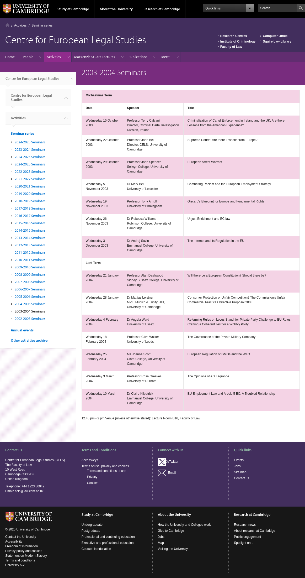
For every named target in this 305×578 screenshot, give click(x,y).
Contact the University (20, 537)
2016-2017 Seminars (30, 215)
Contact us (241, 478)
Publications (138, 56)
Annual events (22, 330)
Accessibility (13, 541)
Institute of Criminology (238, 41)
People (28, 56)
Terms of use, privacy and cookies (105, 466)
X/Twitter (168, 462)
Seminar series (41, 25)
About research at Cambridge (254, 531)
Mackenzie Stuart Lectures (94, 56)
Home (7, 25)
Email (167, 473)
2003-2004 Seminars (30, 311)
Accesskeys (90, 460)
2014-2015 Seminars (30, 230)
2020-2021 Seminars (30, 186)
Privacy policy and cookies (23, 551)
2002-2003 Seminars (30, 318)
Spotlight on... (243, 543)
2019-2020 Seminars (30, 193)
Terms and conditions (20, 560)
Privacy (92, 477)
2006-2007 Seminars (30, 289)
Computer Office (275, 36)
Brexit (165, 56)
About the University (116, 9)
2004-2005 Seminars (30, 303)
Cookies (92, 483)
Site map (240, 472)
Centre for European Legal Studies (32, 80)
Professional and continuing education (108, 537)
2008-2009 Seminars (30, 274)
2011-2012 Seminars (30, 252)
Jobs (237, 466)
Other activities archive (29, 340)
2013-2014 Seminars (30, 237)
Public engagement (247, 537)
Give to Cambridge (171, 531)
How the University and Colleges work (184, 525)
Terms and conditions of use (106, 471)
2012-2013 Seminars (30, 245)
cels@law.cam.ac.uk (29, 491)
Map (161, 543)
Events (239, 460)
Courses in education (96, 549)
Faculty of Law (231, 47)
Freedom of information (21, 546)
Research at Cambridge (161, 9)
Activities (20, 25)
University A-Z (15, 565)
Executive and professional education (108, 543)
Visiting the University (173, 549)
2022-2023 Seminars (30, 171)
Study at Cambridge (73, 9)
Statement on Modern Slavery (26, 556)
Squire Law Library (277, 41)
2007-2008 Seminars (30, 281)
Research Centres (233, 36)
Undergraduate (92, 525)
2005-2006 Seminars (30, 296)
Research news (245, 525)
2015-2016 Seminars (30, 223)
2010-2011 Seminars (30, 259)
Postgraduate (91, 531)
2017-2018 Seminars (30, 208)
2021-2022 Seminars (30, 178)
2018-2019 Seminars (30, 201)
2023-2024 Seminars (30, 149)
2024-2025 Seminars (30, 142)
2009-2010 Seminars (30, 267)
